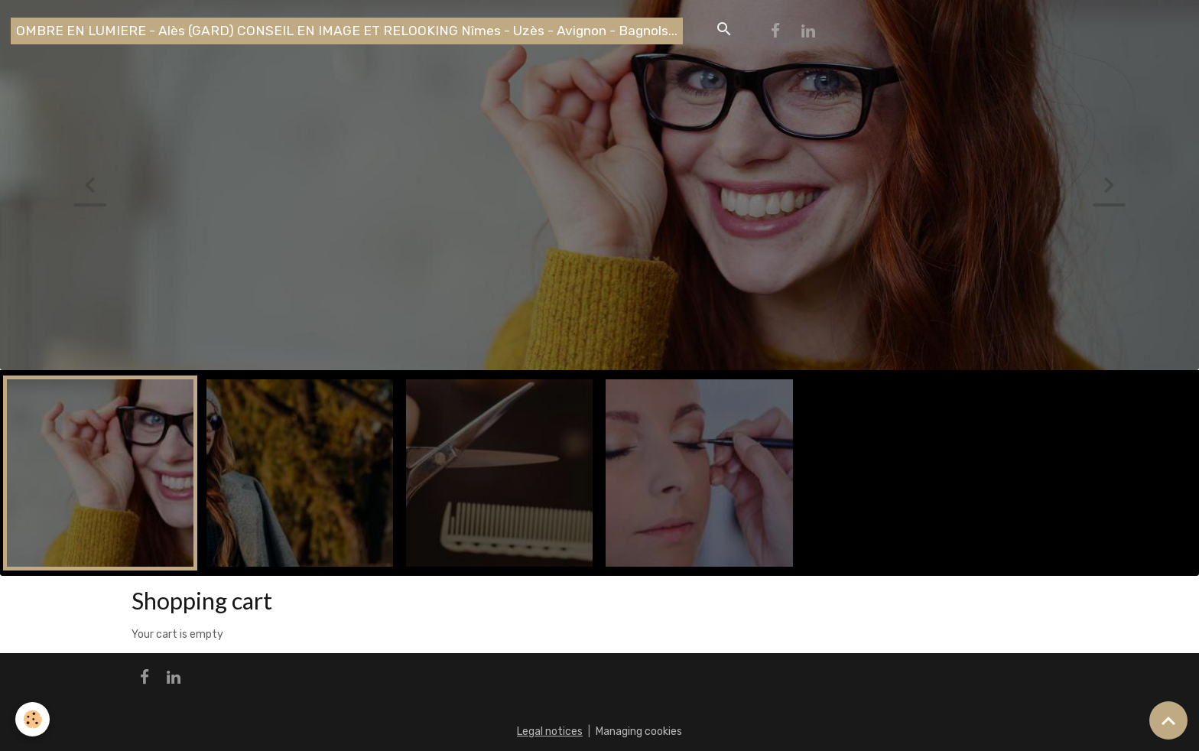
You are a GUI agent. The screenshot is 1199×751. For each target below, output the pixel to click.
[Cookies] (32, 719)
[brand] (347, 31)
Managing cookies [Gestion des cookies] (639, 731)
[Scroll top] (1168, 720)
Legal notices (550, 731)
